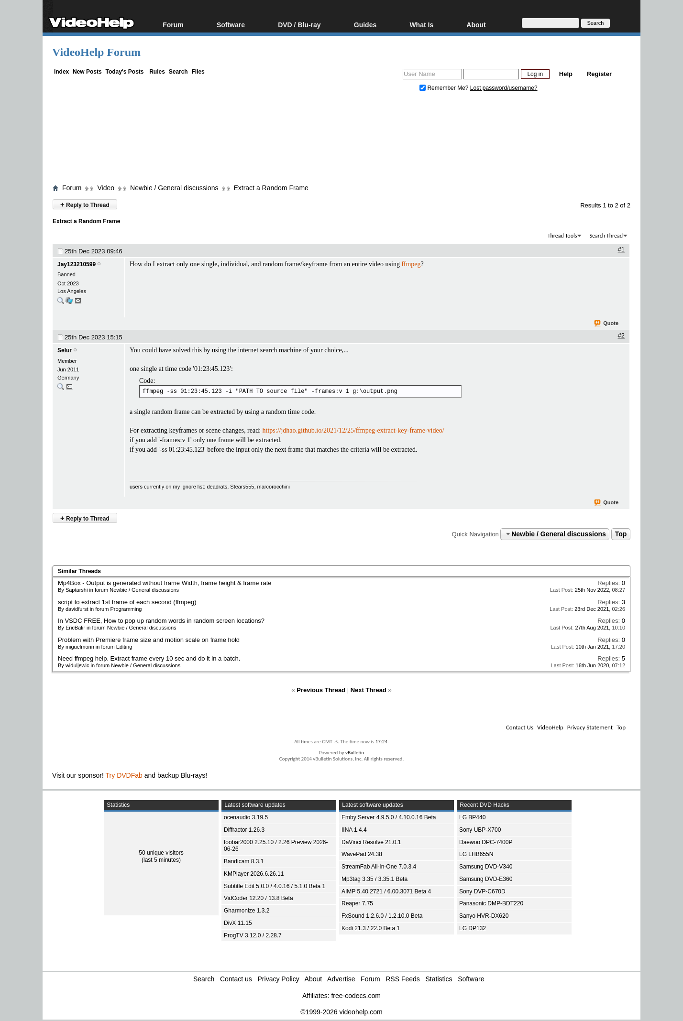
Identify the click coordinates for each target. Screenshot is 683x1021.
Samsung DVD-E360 (485, 879)
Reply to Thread (85, 204)
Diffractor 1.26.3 (244, 829)
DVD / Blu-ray (299, 24)
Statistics (439, 979)
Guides (365, 24)
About (475, 24)
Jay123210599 (76, 264)
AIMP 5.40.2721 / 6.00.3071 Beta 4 (386, 891)
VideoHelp (550, 727)
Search (178, 71)
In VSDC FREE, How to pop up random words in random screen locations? (161, 620)
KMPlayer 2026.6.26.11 (254, 873)
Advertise (341, 979)
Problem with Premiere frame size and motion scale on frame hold (149, 639)
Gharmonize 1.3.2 (246, 910)
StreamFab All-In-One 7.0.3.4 (379, 866)
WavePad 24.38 (362, 854)
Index (61, 71)
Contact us (236, 979)
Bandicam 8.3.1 (244, 861)
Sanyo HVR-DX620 (483, 915)
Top (621, 534)
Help (566, 73)
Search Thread (606, 235)
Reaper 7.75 (357, 903)
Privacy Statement (590, 727)
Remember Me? (444, 88)
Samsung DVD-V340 (485, 866)
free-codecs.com (355, 995)
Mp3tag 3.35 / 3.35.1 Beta (375, 879)
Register (599, 73)
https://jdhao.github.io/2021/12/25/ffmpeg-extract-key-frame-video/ (353, 430)
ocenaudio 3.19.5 (246, 817)
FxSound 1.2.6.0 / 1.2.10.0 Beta (382, 915)
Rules (157, 71)
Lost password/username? (504, 88)
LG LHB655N (476, 854)
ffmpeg (410, 264)
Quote (606, 323)
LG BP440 (472, 817)
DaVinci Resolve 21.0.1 (371, 842)
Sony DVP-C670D (482, 891)
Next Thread (368, 690)
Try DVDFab (124, 775)
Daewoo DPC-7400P (485, 842)
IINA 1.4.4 (354, 829)
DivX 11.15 (238, 923)
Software (231, 24)
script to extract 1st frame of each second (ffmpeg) (127, 602)
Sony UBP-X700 (480, 829)
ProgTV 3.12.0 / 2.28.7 (253, 935)
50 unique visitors (161, 852)
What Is (421, 24)
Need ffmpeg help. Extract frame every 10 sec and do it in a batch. (149, 658)
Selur (64, 350)
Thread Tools (562, 235)
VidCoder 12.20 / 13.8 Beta (258, 898)
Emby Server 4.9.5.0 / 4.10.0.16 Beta (389, 817)
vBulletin (354, 752)
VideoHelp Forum (96, 52)
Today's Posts (124, 71)
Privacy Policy (278, 979)
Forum (173, 24)
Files (197, 71)
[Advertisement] (341, 140)
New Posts (87, 71)
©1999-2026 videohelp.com (341, 1012)
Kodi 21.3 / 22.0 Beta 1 (371, 928)
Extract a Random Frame (270, 188)
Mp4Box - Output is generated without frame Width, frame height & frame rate (165, 583)
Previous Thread (321, 690)
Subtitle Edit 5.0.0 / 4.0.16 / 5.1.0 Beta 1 (274, 886)
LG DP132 (472, 928)
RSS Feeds (403, 979)
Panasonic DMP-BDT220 (491, 903)
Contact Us (519, 727)
